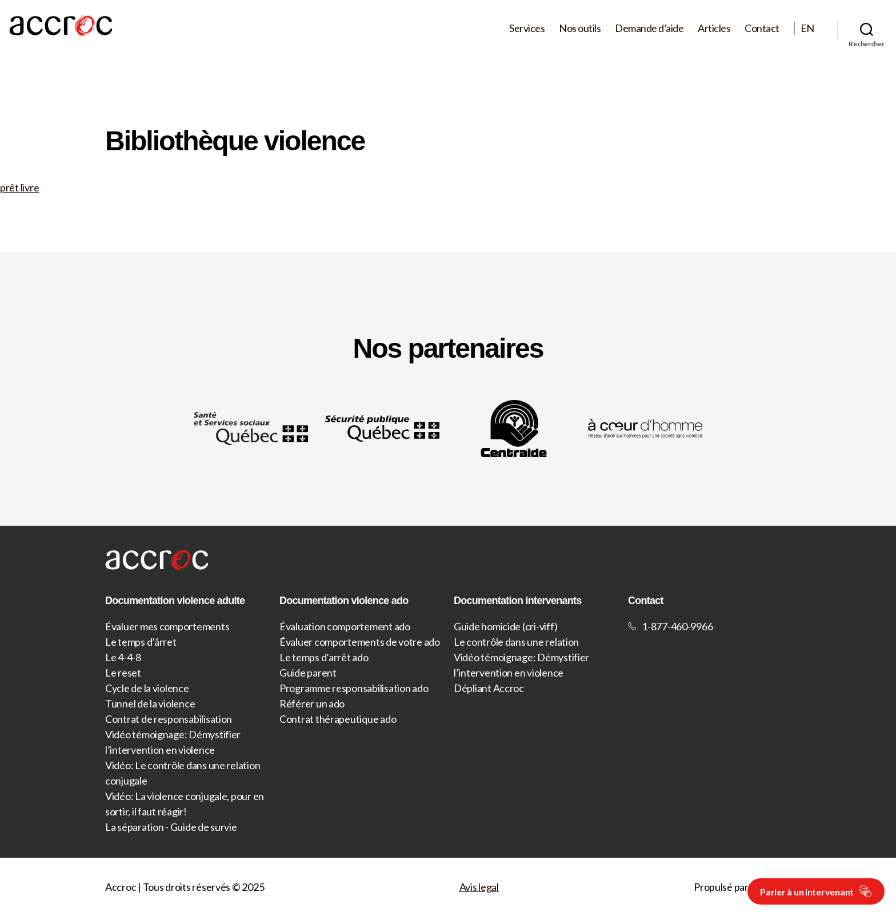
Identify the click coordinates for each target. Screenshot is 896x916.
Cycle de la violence (147, 688)
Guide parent (308, 672)
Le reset (123, 672)
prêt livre (19, 187)
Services (527, 28)
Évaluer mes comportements (167, 626)
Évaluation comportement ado (344, 626)
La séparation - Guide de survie (171, 827)
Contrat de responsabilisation (168, 719)
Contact (762, 28)
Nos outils (580, 28)
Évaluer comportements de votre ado (359, 641)
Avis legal (479, 887)
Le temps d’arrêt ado (324, 657)
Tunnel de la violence (150, 703)
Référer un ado (312, 703)
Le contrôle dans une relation (516, 641)
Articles (714, 28)
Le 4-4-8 (123, 657)
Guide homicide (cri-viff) (505, 626)
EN (807, 28)
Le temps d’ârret (141, 641)
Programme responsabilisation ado (353, 688)
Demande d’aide (649, 28)
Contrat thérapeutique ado (337, 719)
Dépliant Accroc (489, 688)
